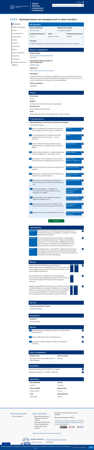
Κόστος (15, 40)
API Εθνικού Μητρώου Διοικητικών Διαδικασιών (47, 433)
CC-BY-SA (71, 415)
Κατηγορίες (16, 59)
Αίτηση (15, 30)
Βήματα (15, 49)
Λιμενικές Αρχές (35, 30)
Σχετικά (15, 43)
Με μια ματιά (16, 24)
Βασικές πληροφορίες (19, 27)
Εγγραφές (32, 385)
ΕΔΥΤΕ (66, 411)
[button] (80, 447)
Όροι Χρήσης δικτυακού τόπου (42, 420)
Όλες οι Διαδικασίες (18, 414)
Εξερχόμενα (16, 46)
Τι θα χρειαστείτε (18, 33)
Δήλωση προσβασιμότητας (41, 422)
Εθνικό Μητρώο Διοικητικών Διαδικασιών (38, 7)
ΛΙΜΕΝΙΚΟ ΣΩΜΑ (35, 65)
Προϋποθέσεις (17, 37)
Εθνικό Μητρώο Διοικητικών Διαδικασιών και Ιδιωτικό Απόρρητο (42, 416)
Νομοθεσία (16, 56)
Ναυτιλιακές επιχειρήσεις (37, 70)
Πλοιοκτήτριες (49, 70)
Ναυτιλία (60, 391)
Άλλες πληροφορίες (18, 52)
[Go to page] (82, 5)
